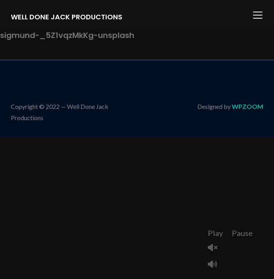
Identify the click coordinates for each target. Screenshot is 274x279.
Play (215, 233)
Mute (215, 265)
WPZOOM (247, 106)
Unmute (215, 248)
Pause (242, 233)
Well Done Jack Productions (66, 17)
